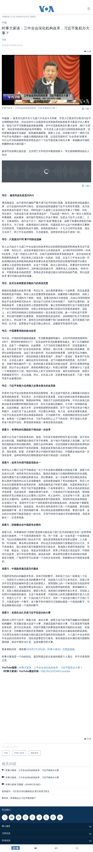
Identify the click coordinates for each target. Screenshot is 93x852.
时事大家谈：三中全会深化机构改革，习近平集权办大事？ (50, 667)
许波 (4, 39)
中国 (4, 22)
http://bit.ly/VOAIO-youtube (55, 671)
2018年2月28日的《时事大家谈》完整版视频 (50, 649)
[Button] (87, 51)
